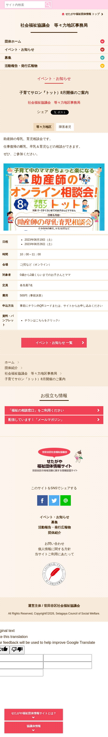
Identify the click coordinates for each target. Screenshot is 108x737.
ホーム (9, 362)
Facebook (42, 500)
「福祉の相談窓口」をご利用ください (36, 410)
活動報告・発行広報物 (21, 66)
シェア (42, 112)
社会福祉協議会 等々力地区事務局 (54, 102)
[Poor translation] (17, 650)
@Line (65, 500)
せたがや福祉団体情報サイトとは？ (33, 713)
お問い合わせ (54, 543)
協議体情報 (34, 726)
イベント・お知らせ (19, 49)
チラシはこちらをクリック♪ (42, 320)
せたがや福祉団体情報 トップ (82, 14)
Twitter (54, 500)
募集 (8, 58)
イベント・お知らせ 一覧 (54, 343)
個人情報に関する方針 (54, 549)
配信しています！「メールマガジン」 (36, 420)
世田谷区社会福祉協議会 (62, 606)
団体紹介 (11, 368)
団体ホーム (13, 41)
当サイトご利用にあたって (54, 554)
